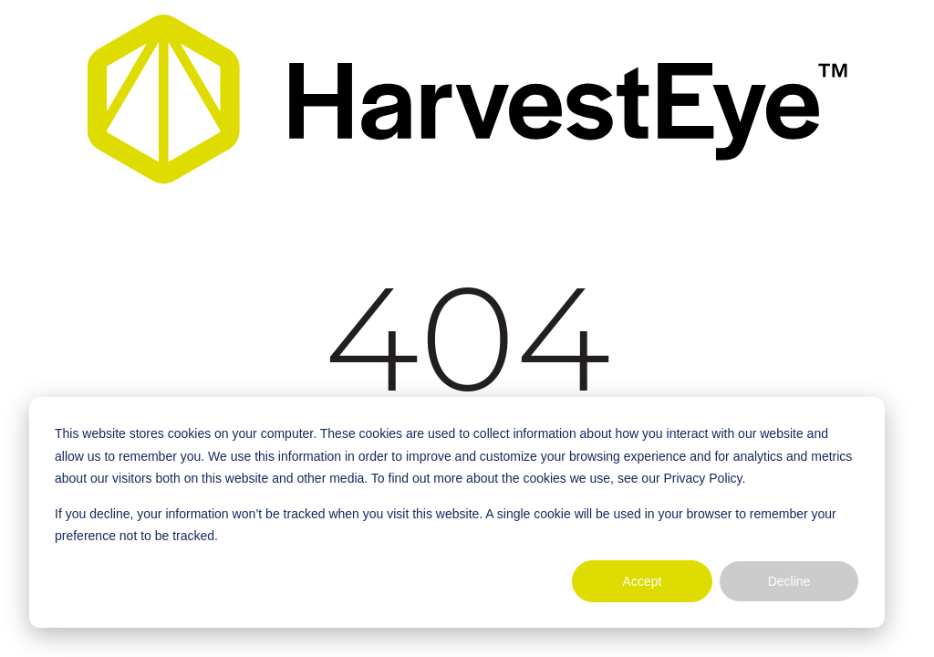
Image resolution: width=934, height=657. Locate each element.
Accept (642, 581)
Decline (789, 581)
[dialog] (457, 512)
